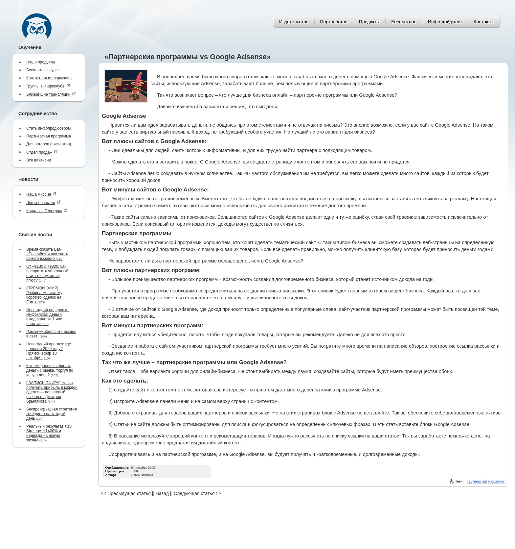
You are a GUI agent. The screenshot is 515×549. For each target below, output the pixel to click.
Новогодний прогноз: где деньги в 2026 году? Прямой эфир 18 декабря (48, 351)
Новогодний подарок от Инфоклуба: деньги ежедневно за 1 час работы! (47, 317)
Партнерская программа (48, 136)
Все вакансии (38, 160)
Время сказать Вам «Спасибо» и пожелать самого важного (47, 254)
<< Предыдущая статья (126, 493)
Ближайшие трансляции (51, 94)
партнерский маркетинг (485, 481)
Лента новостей (43, 202)
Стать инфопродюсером (48, 128)
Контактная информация (49, 78)
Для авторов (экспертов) (48, 144)
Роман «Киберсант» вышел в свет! (51, 333)
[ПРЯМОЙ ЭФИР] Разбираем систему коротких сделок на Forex (44, 295)
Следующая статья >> (197, 493)
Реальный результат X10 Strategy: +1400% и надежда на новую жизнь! (49, 433)
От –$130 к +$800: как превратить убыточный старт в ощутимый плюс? (47, 273)
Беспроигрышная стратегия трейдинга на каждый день (51, 414)
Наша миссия (41, 194)
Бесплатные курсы (43, 70)
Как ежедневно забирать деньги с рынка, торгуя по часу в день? (49, 370)
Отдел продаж (42, 152)
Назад (162, 493)
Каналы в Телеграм (46, 210)
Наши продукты (40, 62)
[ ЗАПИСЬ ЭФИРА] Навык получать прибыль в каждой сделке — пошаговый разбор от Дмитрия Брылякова (52, 392)
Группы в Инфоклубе (48, 86)
